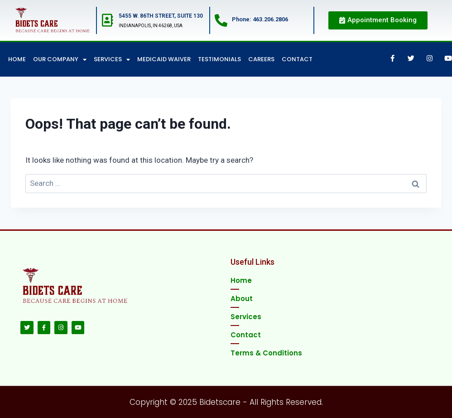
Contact (297, 59)
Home (17, 59)
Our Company (60, 59)
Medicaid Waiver (164, 59)
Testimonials (219, 59)
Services (112, 59)
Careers (261, 59)
